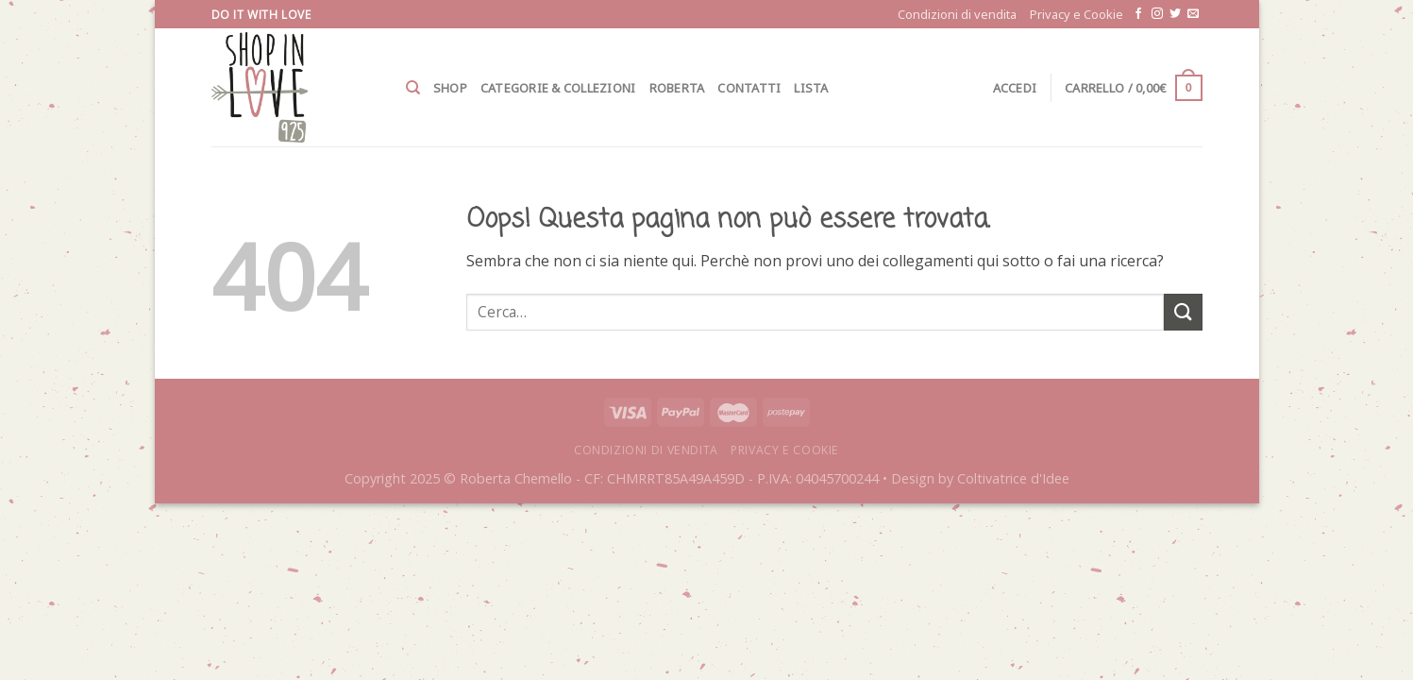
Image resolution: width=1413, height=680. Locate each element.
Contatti (749, 87)
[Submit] (1183, 312)
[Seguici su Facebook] (1138, 14)
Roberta (677, 87)
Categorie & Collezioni (558, 87)
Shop (450, 87)
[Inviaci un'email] (1193, 14)
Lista (811, 87)
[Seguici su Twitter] (1175, 14)
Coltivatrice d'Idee (1013, 478)
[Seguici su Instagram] (1157, 14)
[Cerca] (413, 88)
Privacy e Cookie (1076, 14)
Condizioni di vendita (957, 14)
